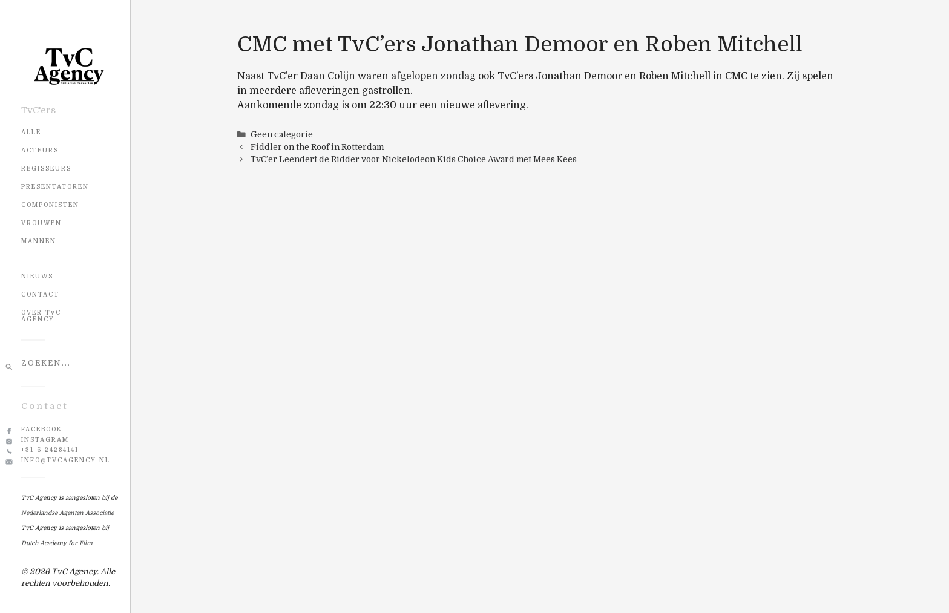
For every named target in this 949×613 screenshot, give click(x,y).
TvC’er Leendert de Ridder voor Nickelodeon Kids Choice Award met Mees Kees (414, 159)
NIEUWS (37, 276)
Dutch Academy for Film (57, 543)
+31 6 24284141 (50, 450)
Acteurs (40, 150)
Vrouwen (41, 223)
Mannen (38, 241)
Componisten (50, 205)
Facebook (41, 429)
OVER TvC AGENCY (41, 316)
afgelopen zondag (433, 76)
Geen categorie (282, 134)
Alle (31, 132)
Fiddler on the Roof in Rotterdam (317, 147)
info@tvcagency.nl (65, 460)
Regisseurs (46, 168)
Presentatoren (55, 186)
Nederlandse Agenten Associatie (67, 513)
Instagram (45, 439)
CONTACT (40, 294)
